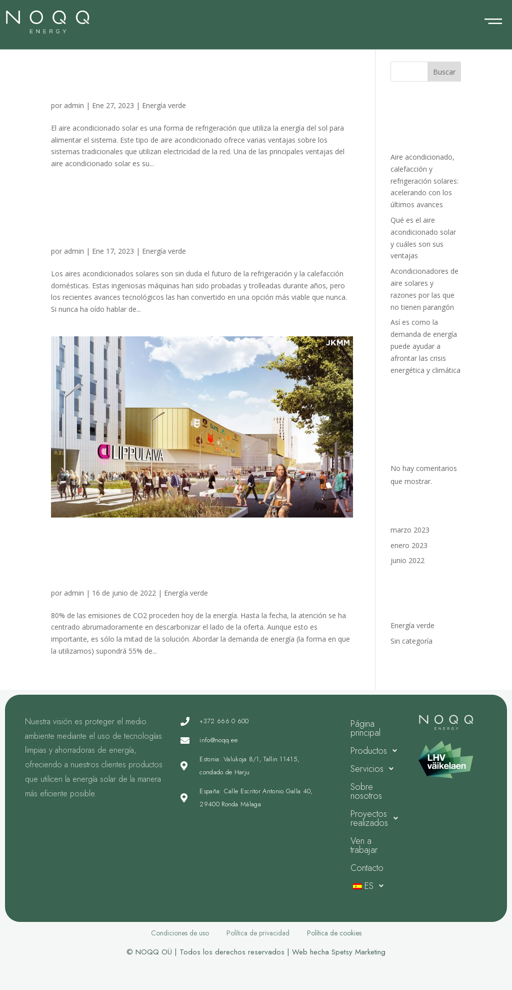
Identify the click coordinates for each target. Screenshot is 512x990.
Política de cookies (334, 933)
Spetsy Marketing (359, 951)
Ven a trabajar (364, 845)
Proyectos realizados (377, 818)
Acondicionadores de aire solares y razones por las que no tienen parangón (187, 215)
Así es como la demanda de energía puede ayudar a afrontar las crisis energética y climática (190, 557)
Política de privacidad (258, 933)
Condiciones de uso (180, 933)
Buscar (444, 72)
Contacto (367, 867)
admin (74, 105)
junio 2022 (407, 560)
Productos (376, 751)
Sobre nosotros (366, 791)
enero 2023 (409, 545)
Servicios (374, 769)
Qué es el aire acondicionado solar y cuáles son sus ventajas (192, 78)
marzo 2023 (410, 530)
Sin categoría (411, 641)
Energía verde (164, 105)
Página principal (365, 728)
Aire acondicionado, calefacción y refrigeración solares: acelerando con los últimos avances (424, 180)
